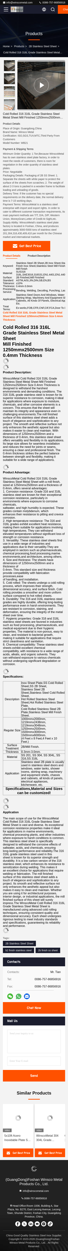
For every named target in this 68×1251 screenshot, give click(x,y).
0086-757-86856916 (52, 2)
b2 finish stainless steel (18, 950)
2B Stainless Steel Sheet (43, 46)
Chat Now (34, 1008)
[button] (10, 108)
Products (19, 46)
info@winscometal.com (17, 2)
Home (6, 46)
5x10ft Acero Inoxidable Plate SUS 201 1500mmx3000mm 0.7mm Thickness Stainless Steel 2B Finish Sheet (18, 1138)
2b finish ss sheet (48, 950)
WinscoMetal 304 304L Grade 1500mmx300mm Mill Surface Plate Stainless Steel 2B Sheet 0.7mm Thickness (48, 1138)
